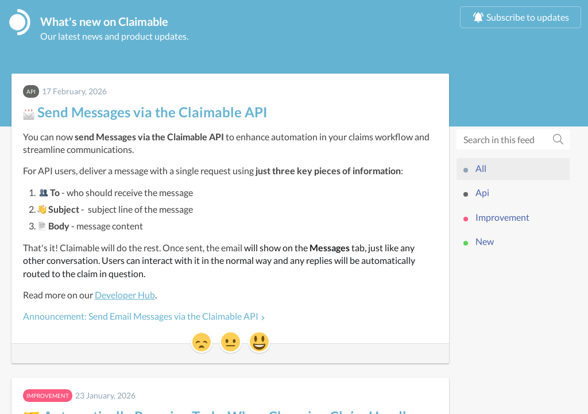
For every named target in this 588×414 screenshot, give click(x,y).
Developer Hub (125, 295)
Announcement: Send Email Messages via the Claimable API (140, 317)
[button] (201, 343)
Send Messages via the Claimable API (145, 113)
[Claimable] (20, 22)
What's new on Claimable (112, 22)
